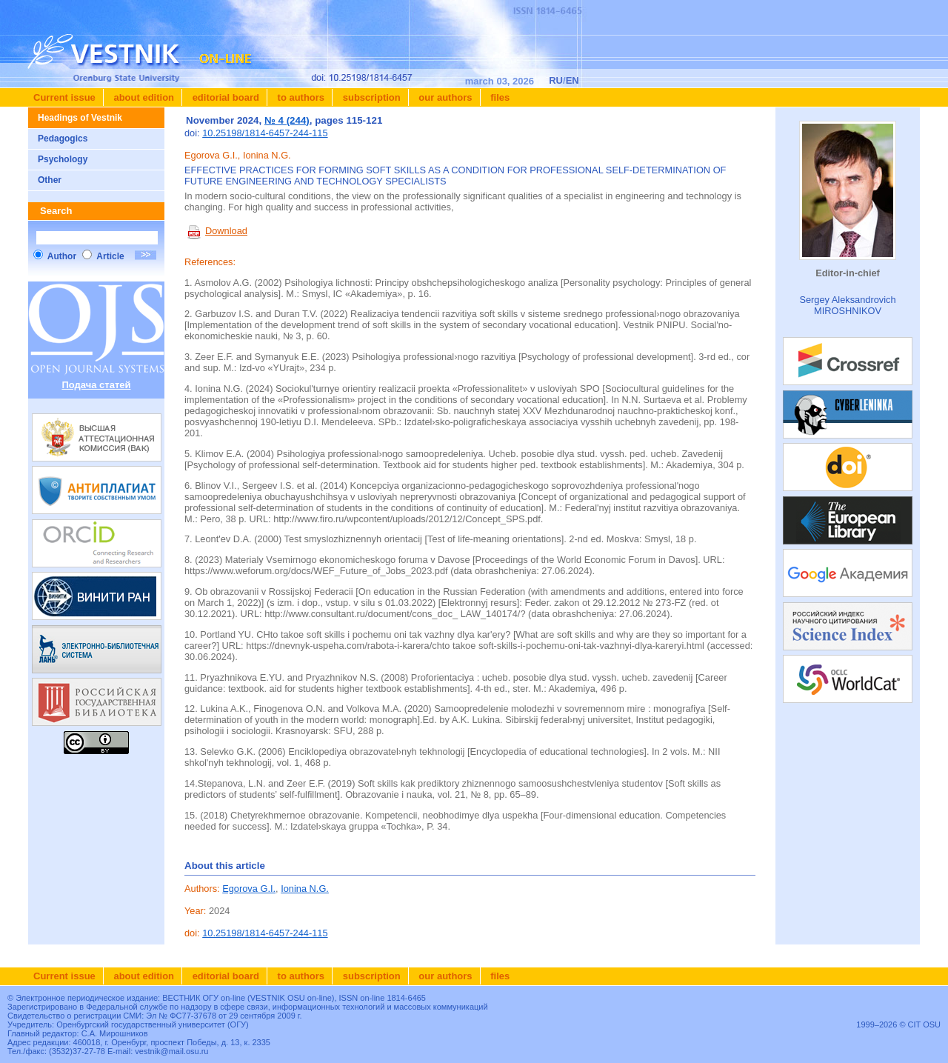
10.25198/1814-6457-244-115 (264, 133)
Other (49, 180)
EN (572, 80)
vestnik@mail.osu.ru (171, 1051)
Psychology (62, 159)
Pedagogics (62, 138)
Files (499, 97)
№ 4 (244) (287, 120)
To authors (299, 97)
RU (556, 80)
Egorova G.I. (249, 888)
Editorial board (224, 97)
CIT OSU (924, 1024)
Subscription (370, 97)
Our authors (444, 97)
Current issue (64, 97)
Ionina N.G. (305, 888)
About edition (142, 97)
